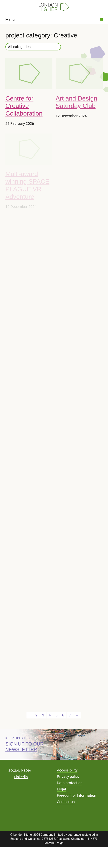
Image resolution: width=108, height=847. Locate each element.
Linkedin (21, 777)
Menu (54, 19)
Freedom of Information (76, 795)
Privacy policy (68, 776)
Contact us (66, 802)
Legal (61, 789)
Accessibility (67, 770)
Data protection (69, 783)
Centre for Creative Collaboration (23, 106)
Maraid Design (54, 843)
